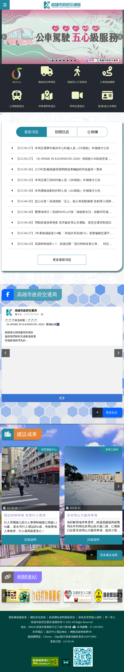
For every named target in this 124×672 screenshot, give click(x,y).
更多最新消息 (62, 259)
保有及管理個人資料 (90, 617)
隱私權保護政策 (18, 617)
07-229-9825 (96, 627)
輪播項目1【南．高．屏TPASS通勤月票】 (75, 60)
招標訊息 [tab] (62, 132)
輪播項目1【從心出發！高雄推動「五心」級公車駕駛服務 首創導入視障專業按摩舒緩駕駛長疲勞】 (49, 60)
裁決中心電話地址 (56, 631)
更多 (62, 398)
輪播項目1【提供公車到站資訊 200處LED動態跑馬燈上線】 (56, 60)
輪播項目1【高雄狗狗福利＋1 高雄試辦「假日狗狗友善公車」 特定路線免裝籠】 (53, 60)
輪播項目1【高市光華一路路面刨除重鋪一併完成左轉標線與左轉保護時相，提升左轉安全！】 (60, 60)
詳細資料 (30, 539)
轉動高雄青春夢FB (81, 631)
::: (1, 113)
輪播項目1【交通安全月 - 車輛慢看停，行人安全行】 (71, 60)
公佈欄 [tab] (92, 132)
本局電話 (37, 631)
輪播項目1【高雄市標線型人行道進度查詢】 (67, 60)
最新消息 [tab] (31, 132)
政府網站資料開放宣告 (62, 617)
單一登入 (110, 617)
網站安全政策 (38, 617)
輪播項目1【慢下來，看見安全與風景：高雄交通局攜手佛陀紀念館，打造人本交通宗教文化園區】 (64, 60)
